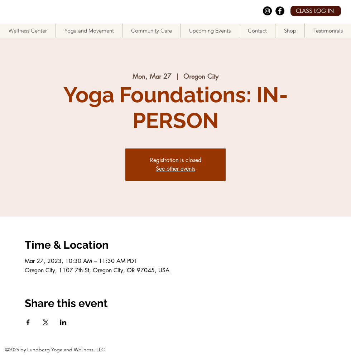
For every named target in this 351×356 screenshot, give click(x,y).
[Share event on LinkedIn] (63, 322)
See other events (175, 168)
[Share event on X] (45, 322)
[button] (89, 31)
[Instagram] (267, 10)
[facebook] (279, 10)
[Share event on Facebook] (28, 322)
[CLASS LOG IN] (315, 11)
